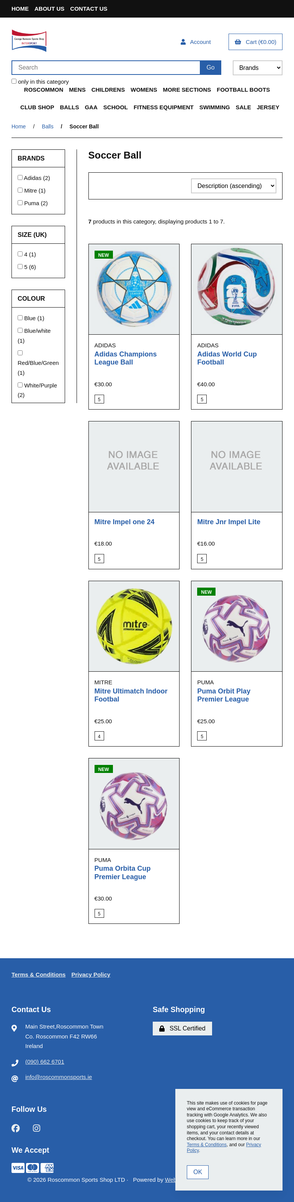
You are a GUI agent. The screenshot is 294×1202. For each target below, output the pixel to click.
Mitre (31, 190)
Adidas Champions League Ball (126, 358)
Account (196, 42)
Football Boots (243, 89)
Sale (243, 107)
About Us (49, 8)
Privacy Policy (90, 974)
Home (20, 8)
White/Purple (40, 385)
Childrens (108, 89)
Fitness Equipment (164, 107)
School (115, 107)
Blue (30, 318)
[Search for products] (105, 67)
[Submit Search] (210, 67)
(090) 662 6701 (44, 1061)
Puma (32, 203)
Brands (32, 158)
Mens (77, 89)
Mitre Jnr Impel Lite (228, 522)
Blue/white (37, 330)
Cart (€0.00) (255, 42)
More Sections (187, 89)
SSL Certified (182, 1028)
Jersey (268, 107)
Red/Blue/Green (38, 363)
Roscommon (44, 89)
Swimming (214, 107)
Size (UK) (33, 234)
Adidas (33, 178)
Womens (144, 89)
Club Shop (37, 107)
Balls (69, 107)
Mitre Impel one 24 (125, 522)
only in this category (40, 81)
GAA (91, 107)
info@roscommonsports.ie (58, 1077)
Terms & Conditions (38, 974)
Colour (32, 298)
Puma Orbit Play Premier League (223, 695)
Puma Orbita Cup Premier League (123, 873)
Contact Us (88, 8)
